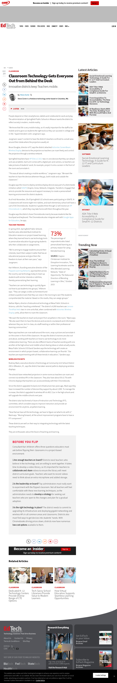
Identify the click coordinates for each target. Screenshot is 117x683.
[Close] (114, 676)
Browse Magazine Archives (83, 666)
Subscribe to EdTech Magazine (85, 661)
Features (32, 26)
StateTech (34, 664)
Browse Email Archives (81, 642)
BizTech (8, 664)
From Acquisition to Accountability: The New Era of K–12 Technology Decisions (99, 101)
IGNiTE (24, 188)
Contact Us (18, 638)
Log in (114, 26)
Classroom (11, 67)
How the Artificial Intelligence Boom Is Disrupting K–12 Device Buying (99, 293)
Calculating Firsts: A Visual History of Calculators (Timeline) (100, 282)
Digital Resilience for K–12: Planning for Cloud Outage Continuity (99, 303)
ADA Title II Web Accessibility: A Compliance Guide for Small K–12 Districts (98, 90)
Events (61, 26)
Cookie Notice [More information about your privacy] (40, 680)
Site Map (26, 641)
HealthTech (10, 669)
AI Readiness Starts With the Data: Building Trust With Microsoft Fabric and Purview (100, 112)
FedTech (20, 664)
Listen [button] (16, 109)
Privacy (29, 638)
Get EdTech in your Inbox (82, 637)
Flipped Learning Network (19, 270)
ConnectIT (54, 26)
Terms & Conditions (12, 641)
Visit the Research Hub (57, 668)
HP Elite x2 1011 (35, 158)
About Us (7, 638)
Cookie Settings (100, 675)
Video (48, 26)
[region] (58, 676)
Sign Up (94, 3)
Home (5, 67)
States (27, 26)
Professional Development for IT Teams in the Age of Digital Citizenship (100, 313)
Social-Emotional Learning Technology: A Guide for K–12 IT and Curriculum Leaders (100, 79)
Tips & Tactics (41, 26)
